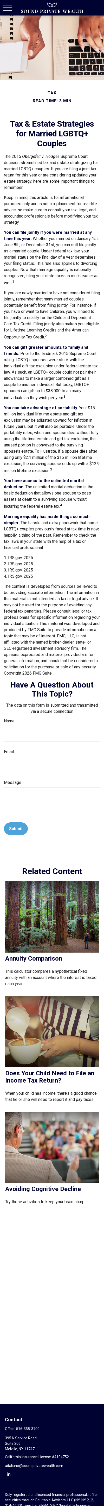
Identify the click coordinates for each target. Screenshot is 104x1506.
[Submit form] (16, 828)
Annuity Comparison (33, 958)
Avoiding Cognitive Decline (43, 1189)
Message (12, 782)
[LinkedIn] (8, 1473)
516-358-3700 (28, 1429)
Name (9, 721)
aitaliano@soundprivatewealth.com (34, 1466)
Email (9, 751)
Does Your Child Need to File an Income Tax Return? (49, 1077)
